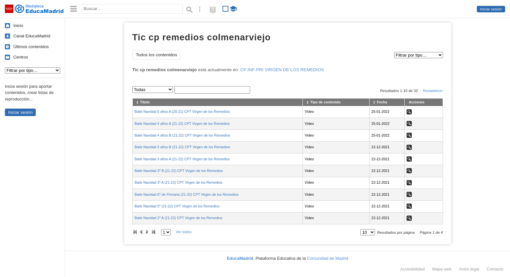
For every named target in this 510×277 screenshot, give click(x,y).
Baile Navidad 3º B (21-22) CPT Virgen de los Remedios (179, 171)
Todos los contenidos (156, 54)
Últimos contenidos (31, 46)
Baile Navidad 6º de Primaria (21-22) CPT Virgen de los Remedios (187, 194)
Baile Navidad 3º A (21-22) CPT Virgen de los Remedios (178, 182)
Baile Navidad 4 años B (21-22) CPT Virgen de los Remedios (182, 135)
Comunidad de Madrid (327, 258)
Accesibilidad (412, 269)
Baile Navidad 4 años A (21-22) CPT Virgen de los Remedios (182, 123)
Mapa (442, 269)
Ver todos (184, 232)
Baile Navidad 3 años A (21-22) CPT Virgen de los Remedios (182, 159)
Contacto (495, 269)
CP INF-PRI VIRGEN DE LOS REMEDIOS (282, 69)
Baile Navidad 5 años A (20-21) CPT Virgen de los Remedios (182, 111)
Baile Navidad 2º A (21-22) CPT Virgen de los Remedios (178, 218)
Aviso (469, 269)
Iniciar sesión (491, 9)
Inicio (18, 25)
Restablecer (433, 91)
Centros (20, 57)
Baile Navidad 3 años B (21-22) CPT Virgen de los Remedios (182, 147)
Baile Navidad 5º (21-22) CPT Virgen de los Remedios (177, 206)
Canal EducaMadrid (31, 35)
